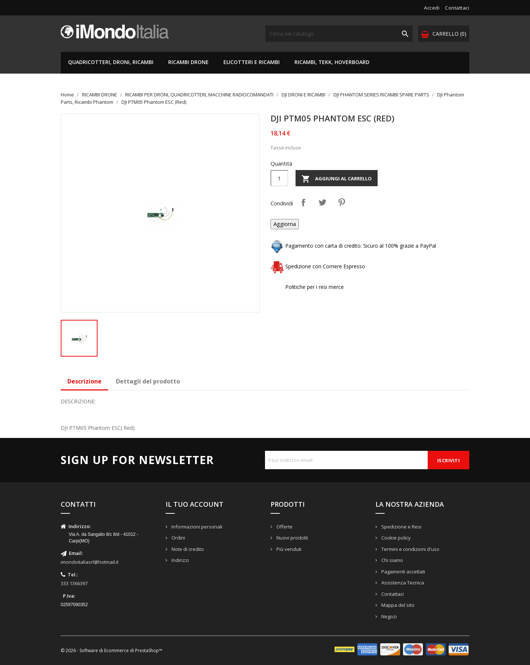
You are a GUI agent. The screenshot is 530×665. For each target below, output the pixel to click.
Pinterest (341, 202)
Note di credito (187, 549)
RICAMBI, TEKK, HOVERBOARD (332, 62)
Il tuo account (194, 504)
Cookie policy (395, 537)
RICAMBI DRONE (188, 62)
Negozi (388, 616)
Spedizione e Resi (400, 526)
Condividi (303, 202)
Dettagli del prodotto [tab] (148, 381)
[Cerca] (339, 33)
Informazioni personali (196, 526)
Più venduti (288, 549)
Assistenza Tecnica (402, 582)
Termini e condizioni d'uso (409, 549)
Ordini (177, 537)
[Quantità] (279, 178)
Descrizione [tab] (84, 381)
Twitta (322, 202)
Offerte (284, 526)
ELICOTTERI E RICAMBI (251, 62)
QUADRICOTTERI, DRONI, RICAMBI (110, 62)
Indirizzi (179, 560)
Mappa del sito (397, 605)
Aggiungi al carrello (336, 178)
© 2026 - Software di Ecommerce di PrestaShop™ (111, 650)
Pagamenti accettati (402, 571)
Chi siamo (391, 560)
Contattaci (457, 7)
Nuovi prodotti (291, 537)
